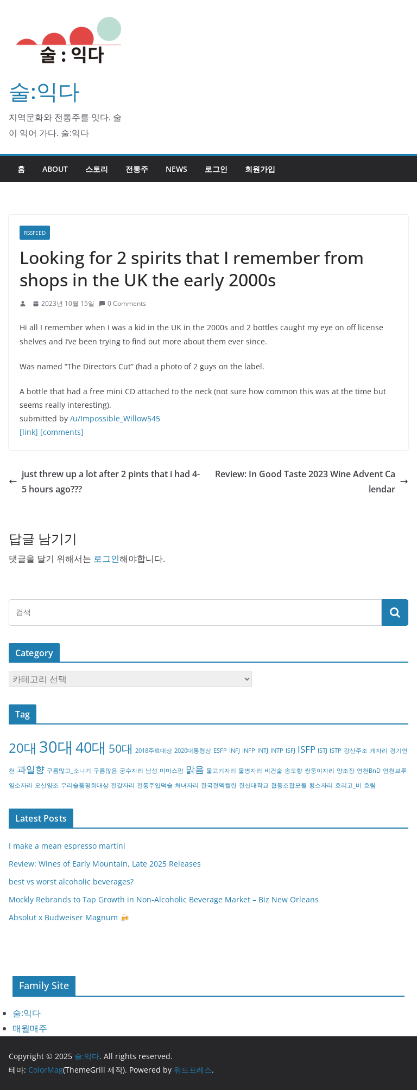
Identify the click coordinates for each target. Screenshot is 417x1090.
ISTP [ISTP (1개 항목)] (336, 750)
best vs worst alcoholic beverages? (71, 881)
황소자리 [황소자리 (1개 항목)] (321, 785)
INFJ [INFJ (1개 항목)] (234, 750)
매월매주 (29, 1028)
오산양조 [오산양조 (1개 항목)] (47, 785)
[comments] (62, 432)
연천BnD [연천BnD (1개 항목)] (369, 770)
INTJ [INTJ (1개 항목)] (262, 750)
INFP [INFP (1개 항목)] (248, 750)
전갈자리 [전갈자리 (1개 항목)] (123, 785)
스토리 (96, 169)
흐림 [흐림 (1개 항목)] (370, 785)
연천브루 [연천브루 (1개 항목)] (395, 770)
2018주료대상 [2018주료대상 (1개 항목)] (153, 750)
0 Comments (122, 303)
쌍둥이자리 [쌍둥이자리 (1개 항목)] (319, 770)
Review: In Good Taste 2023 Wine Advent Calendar (311, 482)
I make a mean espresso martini (67, 846)
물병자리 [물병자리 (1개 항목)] (250, 770)
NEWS (176, 169)
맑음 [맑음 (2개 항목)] (195, 769)
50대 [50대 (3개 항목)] (121, 748)
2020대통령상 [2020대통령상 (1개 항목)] (192, 750)
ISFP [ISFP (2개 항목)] (306, 749)
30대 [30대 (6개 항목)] (56, 747)
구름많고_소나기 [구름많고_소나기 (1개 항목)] (69, 770)
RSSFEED (35, 232)
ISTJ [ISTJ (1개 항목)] (322, 750)
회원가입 (260, 169)
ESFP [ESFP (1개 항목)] (220, 750)
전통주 (136, 169)
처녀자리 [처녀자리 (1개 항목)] (187, 785)
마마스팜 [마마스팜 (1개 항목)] (172, 770)
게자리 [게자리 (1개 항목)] (379, 750)
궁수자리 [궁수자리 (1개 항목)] (131, 770)
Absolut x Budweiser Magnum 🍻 (69, 917)
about (55, 169)
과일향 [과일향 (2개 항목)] (31, 769)
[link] (29, 432)
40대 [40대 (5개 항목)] (90, 747)
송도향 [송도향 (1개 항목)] (293, 770)
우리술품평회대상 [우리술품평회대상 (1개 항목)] (85, 785)
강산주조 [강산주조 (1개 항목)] (356, 750)
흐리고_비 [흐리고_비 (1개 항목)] (348, 785)
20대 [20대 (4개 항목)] (23, 747)
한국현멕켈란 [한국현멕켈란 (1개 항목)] (219, 785)
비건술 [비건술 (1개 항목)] (273, 770)
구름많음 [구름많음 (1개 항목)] (105, 770)
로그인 (216, 169)
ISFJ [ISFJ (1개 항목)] (290, 750)
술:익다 (44, 91)
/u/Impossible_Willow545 (115, 418)
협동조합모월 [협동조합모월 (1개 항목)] (289, 785)
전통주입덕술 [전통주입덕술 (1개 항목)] (155, 785)
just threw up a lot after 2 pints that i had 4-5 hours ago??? (104, 482)
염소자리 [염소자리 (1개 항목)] (21, 785)
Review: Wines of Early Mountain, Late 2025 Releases (105, 863)
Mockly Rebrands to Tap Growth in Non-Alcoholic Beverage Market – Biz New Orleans (164, 899)
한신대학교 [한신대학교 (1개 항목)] (254, 785)
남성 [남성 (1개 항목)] (151, 770)
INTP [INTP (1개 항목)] (276, 750)
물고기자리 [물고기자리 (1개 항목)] (221, 770)
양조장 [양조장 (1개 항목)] (346, 770)
